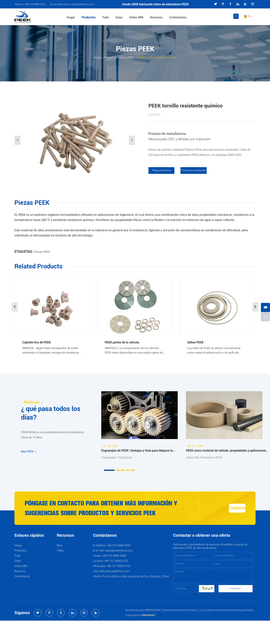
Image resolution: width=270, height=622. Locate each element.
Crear (119, 17)
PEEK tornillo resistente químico (156, 57)
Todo (106, 17)
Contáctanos (178, 17)
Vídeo (60, 552)
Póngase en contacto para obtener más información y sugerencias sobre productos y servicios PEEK (104, 509)
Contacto (226, 509)
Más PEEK (28, 454)
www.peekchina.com (117, 572)
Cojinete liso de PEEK (36, 342)
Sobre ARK (137, 17)
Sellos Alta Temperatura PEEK (204, 457)
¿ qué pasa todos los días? (53, 413)
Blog (59, 546)
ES (248, 16)
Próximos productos (194, 170)
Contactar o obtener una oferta (201, 537)
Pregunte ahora (161, 170)
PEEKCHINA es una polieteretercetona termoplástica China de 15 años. (52, 436)
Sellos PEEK (195, 342)
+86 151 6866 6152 (118, 567)
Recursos (156, 17)
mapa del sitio (245, 611)
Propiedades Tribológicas (116, 457)
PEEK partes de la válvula (122, 342)
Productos (89, 17)
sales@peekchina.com (82, 4)
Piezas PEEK (127, 57)
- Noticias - (32, 402)
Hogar (71, 17)
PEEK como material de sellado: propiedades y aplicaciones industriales (226, 451)
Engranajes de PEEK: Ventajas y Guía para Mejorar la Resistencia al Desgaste (137, 451)
